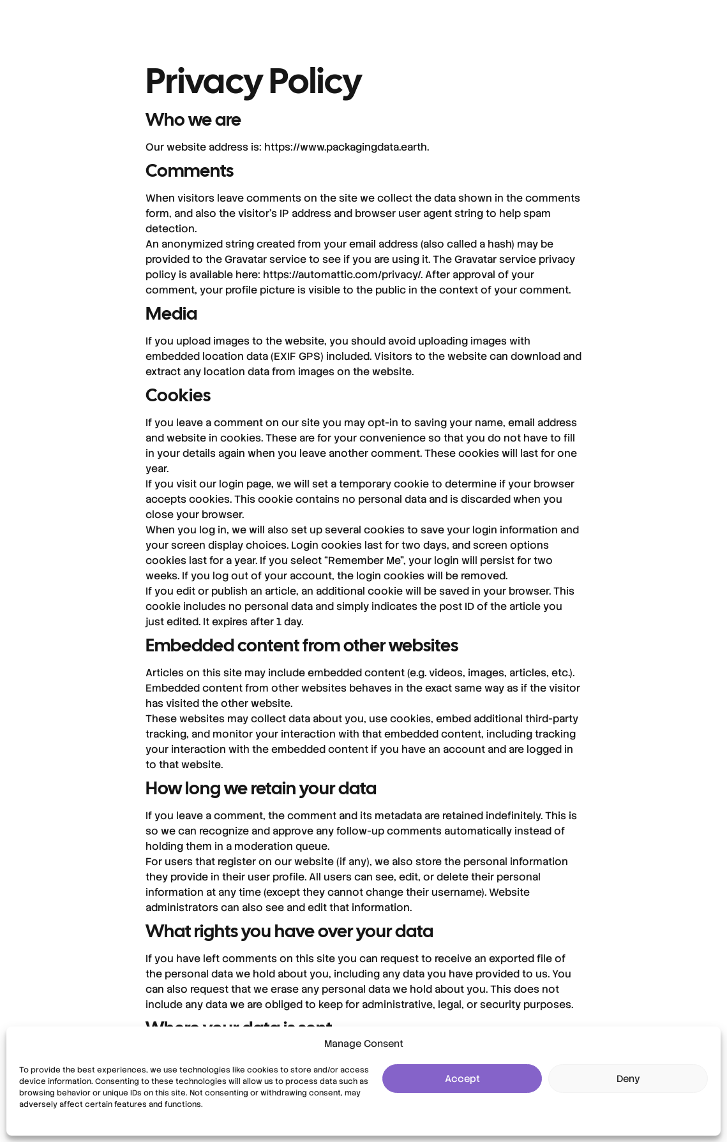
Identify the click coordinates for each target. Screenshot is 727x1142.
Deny (628, 1078)
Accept (462, 1078)
